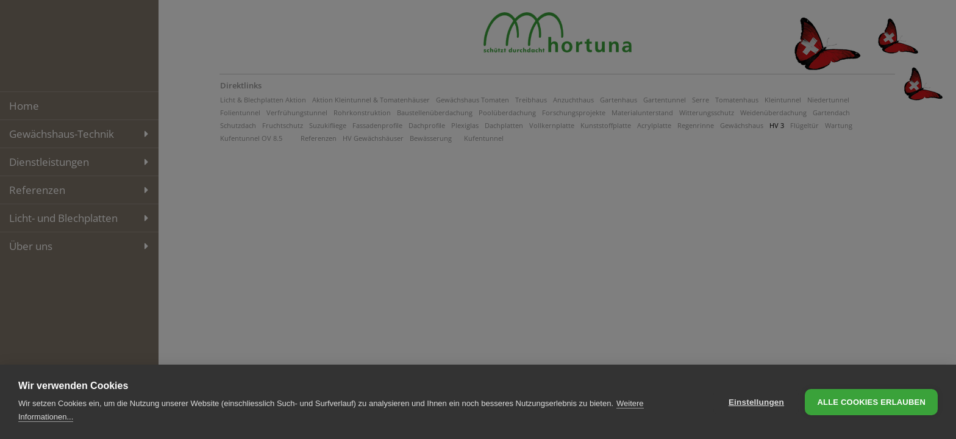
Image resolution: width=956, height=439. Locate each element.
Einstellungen (756, 402)
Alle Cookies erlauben (871, 402)
